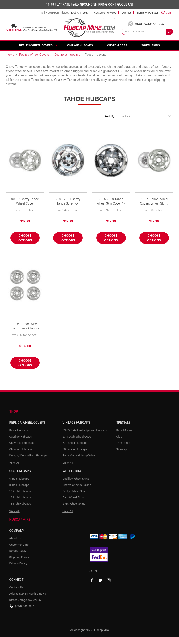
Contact (126, 12)
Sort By (109, 116)
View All (14, 462)
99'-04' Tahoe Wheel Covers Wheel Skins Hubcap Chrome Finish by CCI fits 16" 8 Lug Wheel (154, 201)
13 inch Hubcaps (20, 503)
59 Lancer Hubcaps (74, 449)
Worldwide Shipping (150, 24)
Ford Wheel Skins (73, 497)
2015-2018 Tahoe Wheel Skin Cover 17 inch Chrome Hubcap (111, 201)
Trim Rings (123, 442)
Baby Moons (124, 430)
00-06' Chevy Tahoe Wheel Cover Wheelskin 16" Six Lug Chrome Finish (25, 201)
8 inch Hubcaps (19, 485)
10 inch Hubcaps (20, 491)
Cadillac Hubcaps (20, 436)
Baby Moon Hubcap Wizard (79, 455)
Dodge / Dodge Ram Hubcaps (28, 455)
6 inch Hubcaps (19, 478)
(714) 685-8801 (25, 606)
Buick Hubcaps (19, 430)
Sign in (140, 12)
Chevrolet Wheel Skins (76, 485)
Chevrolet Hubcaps (21, 442)
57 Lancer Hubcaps (74, 442)
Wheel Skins (151, 45)
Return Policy (17, 551)
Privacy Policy (18, 563)
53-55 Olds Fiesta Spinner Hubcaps (85, 430)
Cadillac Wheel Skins (75, 478)
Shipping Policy (19, 557)
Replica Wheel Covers (36, 45)
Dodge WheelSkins (74, 491)
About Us (15, 538)
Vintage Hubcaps (80, 45)
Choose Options (25, 238)
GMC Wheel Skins (73, 503)
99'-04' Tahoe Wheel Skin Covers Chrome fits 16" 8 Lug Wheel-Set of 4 (24, 326)
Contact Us (16, 587)
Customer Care (19, 544)
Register (153, 12)
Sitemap (121, 449)
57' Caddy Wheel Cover (77, 436)
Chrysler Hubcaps (20, 449)
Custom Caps (117, 45)
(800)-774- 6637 (79, 12)
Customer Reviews (105, 12)
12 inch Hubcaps (20, 497)
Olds (119, 436)
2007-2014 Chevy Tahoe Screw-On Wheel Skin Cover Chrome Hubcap (68, 201)
